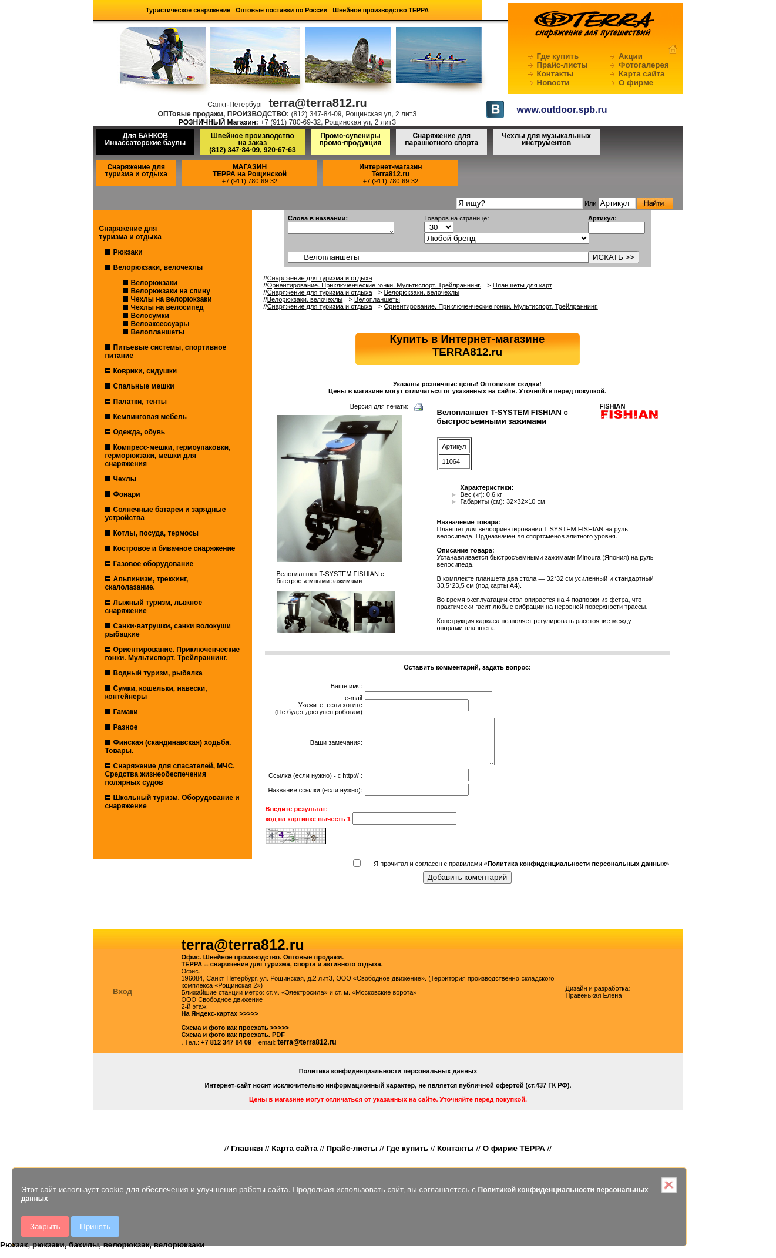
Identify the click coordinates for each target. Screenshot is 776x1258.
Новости (553, 82)
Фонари (126, 494)
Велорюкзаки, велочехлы (158, 267)
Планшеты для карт (522, 285)
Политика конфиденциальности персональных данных (388, 1079)
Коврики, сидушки (145, 371)
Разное (125, 727)
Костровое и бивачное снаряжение (174, 548)
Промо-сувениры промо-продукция (351, 139)
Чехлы (125, 479)
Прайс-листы (562, 65)
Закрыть (45, 1226)
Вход (122, 1000)
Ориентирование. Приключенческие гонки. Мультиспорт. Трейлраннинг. (172, 653)
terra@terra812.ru (306, 1051)
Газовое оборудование (153, 564)
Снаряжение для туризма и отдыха (136, 170)
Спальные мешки (143, 386)
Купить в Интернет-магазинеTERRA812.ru (467, 345)
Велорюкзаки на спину (170, 291)
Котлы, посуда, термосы (156, 533)
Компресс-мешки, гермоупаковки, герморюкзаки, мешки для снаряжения (168, 455)
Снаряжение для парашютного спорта (441, 139)
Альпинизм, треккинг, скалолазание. (147, 583)
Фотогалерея (644, 65)
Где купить (558, 56)
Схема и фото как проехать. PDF (233, 1043)
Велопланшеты (158, 332)
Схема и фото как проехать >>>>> (236, 1036)
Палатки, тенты (140, 401)
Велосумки (150, 316)
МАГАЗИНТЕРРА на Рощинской (250, 170)
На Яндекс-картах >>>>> (220, 1022)
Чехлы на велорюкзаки (171, 299)
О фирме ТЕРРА (514, 1157)
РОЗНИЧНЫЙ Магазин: (218, 122)
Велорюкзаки (154, 283)
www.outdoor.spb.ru (562, 110)
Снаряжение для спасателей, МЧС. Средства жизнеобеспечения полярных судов (170, 774)
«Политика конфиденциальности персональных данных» (577, 872)
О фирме (636, 82)
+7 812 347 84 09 (226, 1051)
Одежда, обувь (139, 432)
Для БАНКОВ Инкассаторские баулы (145, 139)
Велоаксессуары (160, 324)
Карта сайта (641, 73)
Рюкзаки (128, 252)
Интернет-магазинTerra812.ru (390, 170)
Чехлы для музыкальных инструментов (546, 139)
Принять (95, 1226)
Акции (631, 56)
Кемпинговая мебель (150, 417)
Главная (247, 1157)
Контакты (555, 73)
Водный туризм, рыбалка (158, 673)
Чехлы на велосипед (167, 307)
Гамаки (125, 712)
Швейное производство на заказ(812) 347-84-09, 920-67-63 (252, 143)
